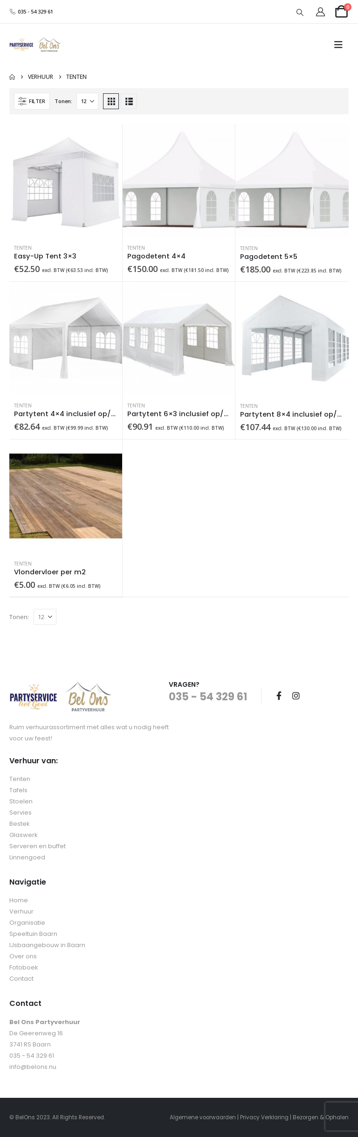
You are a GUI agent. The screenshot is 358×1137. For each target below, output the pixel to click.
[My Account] (321, 11)
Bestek (19, 823)
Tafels (18, 790)
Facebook (279, 696)
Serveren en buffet (37, 846)
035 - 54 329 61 (31, 11)
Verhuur (21, 911)
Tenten (23, 247)
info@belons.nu (32, 1066)
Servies (20, 812)
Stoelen (21, 801)
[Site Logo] (35, 45)
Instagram (296, 696)
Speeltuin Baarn (33, 933)
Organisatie (27, 922)
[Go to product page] (65, 180)
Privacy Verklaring (264, 1117)
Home (18, 900)
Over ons (23, 956)
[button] (300, 12)
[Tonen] (87, 101)
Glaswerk (23, 834)
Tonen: (63, 101)
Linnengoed (27, 857)
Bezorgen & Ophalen (321, 1117)
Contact (21, 978)
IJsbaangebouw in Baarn (47, 945)
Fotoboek (23, 967)
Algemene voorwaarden (203, 1117)
